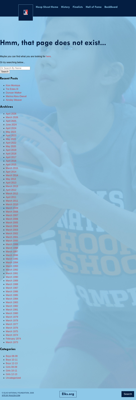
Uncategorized (13, 378)
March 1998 (12, 248)
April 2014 (11, 172)
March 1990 (12, 277)
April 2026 (11, 113)
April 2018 (11, 153)
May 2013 (11, 179)
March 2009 (12, 208)
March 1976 (12, 328)
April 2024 (11, 128)
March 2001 (12, 237)
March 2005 (12, 222)
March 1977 (12, 324)
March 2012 (12, 193)
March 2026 (12, 117)
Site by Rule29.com (11, 395)
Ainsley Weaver (14, 100)
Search (128, 394)
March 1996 (12, 255)
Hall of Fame (94, 7)
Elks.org (68, 394)
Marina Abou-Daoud (16, 96)
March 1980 (12, 313)
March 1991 (12, 273)
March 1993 (12, 266)
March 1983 (12, 302)
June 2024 (11, 124)
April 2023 (11, 135)
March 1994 (12, 262)
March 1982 (12, 306)
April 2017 (11, 157)
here (48, 56)
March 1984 (12, 299)
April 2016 (11, 161)
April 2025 (11, 121)
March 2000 (12, 240)
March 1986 (12, 291)
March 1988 (12, 284)
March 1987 (12, 288)
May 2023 (11, 132)
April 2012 (11, 190)
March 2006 (12, 219)
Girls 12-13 (11, 374)
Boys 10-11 (12, 359)
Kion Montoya (13, 85)
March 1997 (12, 251)
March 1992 (12, 270)
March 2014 (12, 175)
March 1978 (12, 320)
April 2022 (11, 143)
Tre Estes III (12, 89)
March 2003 (12, 230)
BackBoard (111, 7)
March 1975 (12, 331)
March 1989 (12, 280)
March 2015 (12, 168)
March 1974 (12, 335)
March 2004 (12, 226)
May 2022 (11, 139)
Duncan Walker (14, 92)
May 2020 (11, 146)
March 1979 (12, 317)
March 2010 (12, 204)
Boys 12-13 (12, 363)
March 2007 (12, 215)
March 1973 (12, 342)
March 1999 (12, 244)
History (65, 7)
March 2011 (12, 201)
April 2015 (11, 164)
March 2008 (12, 211)
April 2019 (11, 150)
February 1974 (13, 338)
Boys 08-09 (12, 356)
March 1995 (12, 259)
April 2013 (11, 182)
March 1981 (12, 309)
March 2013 (12, 186)
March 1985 (12, 295)
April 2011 (11, 197)
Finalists (78, 7)
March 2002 (12, 233)
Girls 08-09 (11, 367)
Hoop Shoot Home (47, 7)
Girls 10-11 (11, 370)
